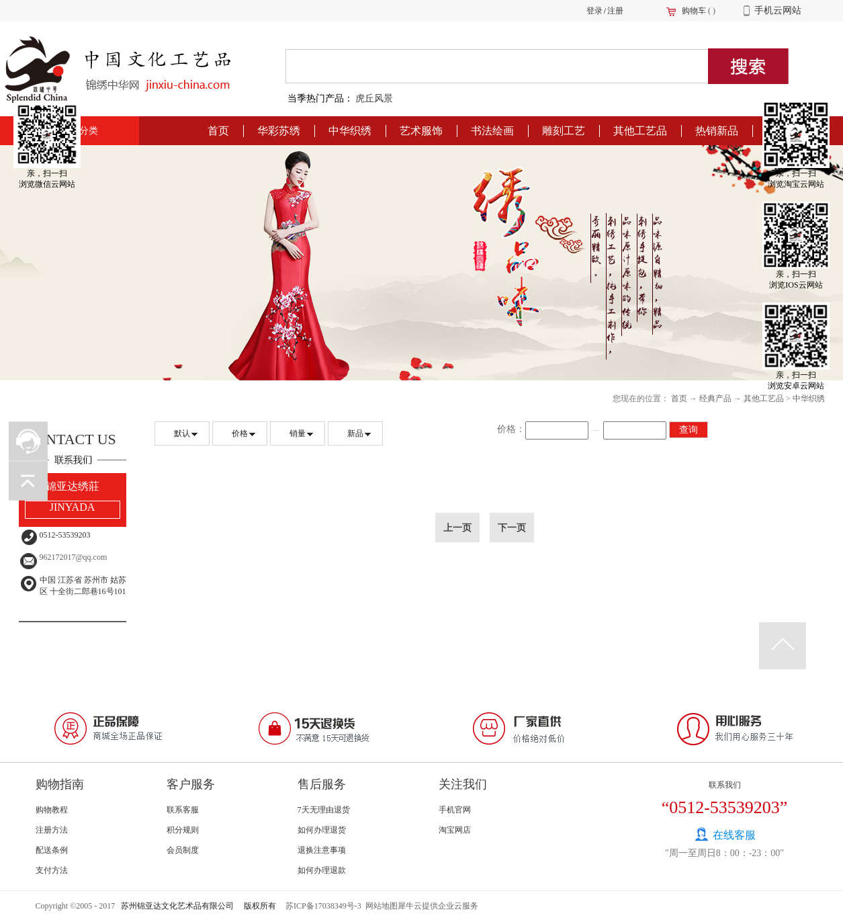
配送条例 (52, 850)
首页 (218, 130)
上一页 (457, 527)
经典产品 (715, 398)
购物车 (694, 10)
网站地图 (379, 906)
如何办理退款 (322, 870)
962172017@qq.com (73, 557)
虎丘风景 (374, 98)
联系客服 (183, 809)
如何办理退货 (322, 830)
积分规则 (183, 830)
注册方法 (52, 830)
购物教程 (52, 809)
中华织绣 (809, 398)
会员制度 (183, 850)
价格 (240, 433)
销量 (298, 433)
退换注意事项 (322, 850)
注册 (615, 10)
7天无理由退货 (324, 809)
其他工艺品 (764, 398)
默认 (182, 433)
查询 (688, 430)
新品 (355, 433)
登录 (594, 10)
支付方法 (52, 870)
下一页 (512, 527)
